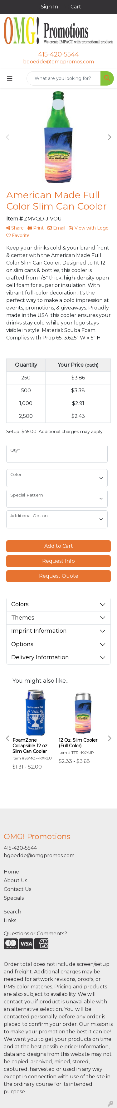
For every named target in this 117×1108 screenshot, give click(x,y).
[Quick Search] (64, 78)
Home (11, 872)
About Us (15, 880)
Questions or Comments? (35, 934)
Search (12, 912)
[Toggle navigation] (9, 78)
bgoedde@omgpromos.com (58, 62)
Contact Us (17, 889)
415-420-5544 (58, 54)
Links (10, 920)
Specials (14, 898)
